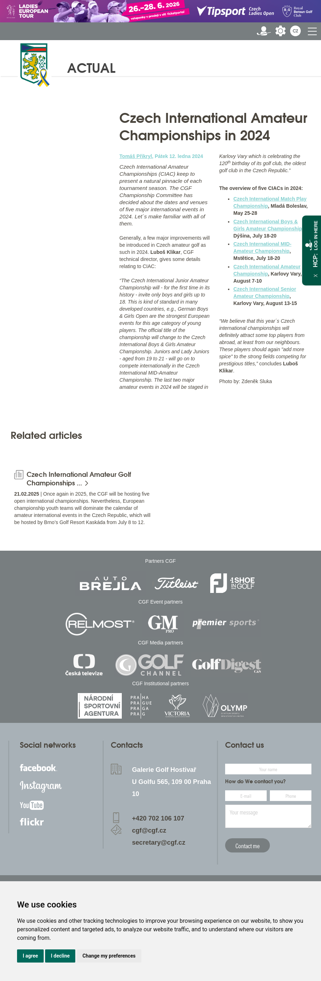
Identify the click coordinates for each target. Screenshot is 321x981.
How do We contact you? (255, 781)
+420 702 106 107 (158, 818)
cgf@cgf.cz (149, 830)
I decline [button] (60, 956)
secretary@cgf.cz (158, 842)
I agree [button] (30, 956)
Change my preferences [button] (108, 956)
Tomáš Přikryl (135, 156)
